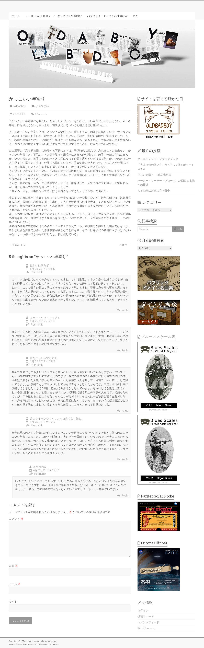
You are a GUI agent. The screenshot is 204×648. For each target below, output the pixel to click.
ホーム (16, 16)
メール (14, 583)
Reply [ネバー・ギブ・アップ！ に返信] (124, 350)
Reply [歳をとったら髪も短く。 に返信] (124, 411)
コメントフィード (148, 622)
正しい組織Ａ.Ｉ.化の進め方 (154, 174)
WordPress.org (146, 628)
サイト (13, 601)
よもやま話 (42, 106)
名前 (13, 566)
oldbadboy (19, 106)
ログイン (143, 610)
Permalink (34, 272)
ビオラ (125, 244)
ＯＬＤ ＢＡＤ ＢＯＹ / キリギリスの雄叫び (53, 16)
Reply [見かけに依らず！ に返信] (124, 310)
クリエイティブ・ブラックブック (158, 158)
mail (135, 16)
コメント (16, 518)
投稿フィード (146, 616)
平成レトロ (17, 244)
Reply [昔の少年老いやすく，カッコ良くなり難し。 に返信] (124, 459)
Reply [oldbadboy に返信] (124, 495)
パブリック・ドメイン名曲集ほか (107, 16)
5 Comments (38, 114)
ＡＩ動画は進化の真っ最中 (154, 190)
